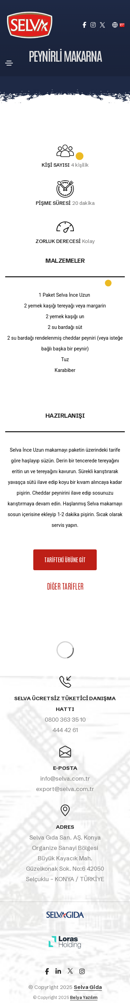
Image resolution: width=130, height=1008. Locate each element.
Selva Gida (88, 987)
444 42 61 (65, 729)
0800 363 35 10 (65, 719)
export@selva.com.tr (65, 788)
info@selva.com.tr (65, 778)
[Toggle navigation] (9, 63)
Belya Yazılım (83, 997)
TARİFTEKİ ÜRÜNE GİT (70, 560)
